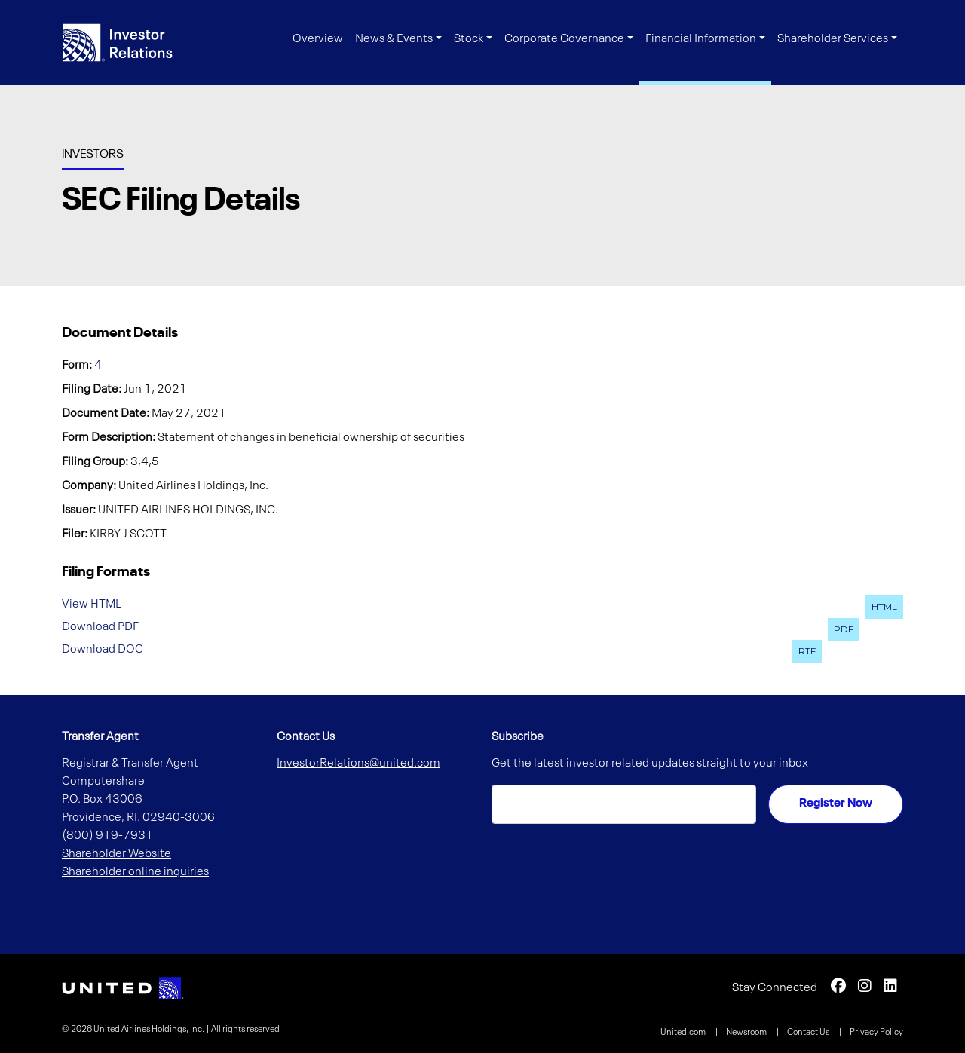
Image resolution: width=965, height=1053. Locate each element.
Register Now (835, 803)
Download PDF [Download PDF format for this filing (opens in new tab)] (100, 627)
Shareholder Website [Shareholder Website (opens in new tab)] (116, 854)
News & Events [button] (394, 39)
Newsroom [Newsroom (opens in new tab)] (747, 1032)
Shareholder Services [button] (832, 39)
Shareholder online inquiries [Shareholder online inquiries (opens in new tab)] (135, 872)
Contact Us (809, 1032)
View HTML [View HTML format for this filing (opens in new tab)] (91, 604)
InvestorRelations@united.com (358, 764)
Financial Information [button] (700, 39)
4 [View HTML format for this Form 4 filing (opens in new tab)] (98, 366)
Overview (318, 39)
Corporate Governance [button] (564, 39)
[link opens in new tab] (123, 988)
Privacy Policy (876, 1032)
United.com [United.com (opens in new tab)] (683, 1032)
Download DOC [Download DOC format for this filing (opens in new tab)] (102, 649)
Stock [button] (468, 39)
